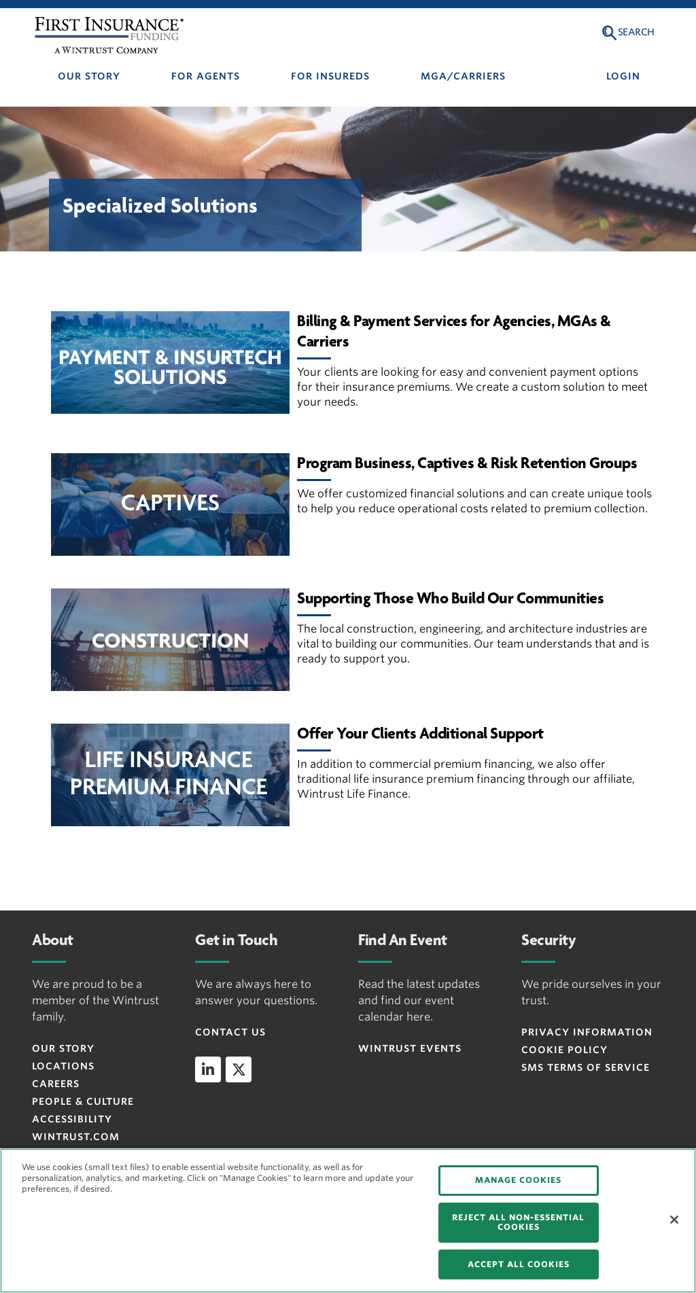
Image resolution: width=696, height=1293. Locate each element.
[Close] (674, 1220)
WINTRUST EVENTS (410, 1048)
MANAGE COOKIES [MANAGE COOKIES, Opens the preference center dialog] (518, 1180)
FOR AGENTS (205, 76)
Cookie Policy (564, 1049)
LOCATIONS (63, 1066)
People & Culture (83, 1101)
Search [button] (636, 31)
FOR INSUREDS (330, 76)
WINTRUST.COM (76, 1136)
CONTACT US (230, 1032)
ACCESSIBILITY (72, 1119)
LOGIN (623, 76)
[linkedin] (208, 1069)
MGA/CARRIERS (463, 76)
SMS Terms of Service (585, 1067)
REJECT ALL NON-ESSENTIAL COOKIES (518, 1222)
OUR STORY (89, 76)
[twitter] (238, 1069)
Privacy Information (586, 1032)
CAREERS (56, 1083)
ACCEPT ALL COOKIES (519, 1264)
